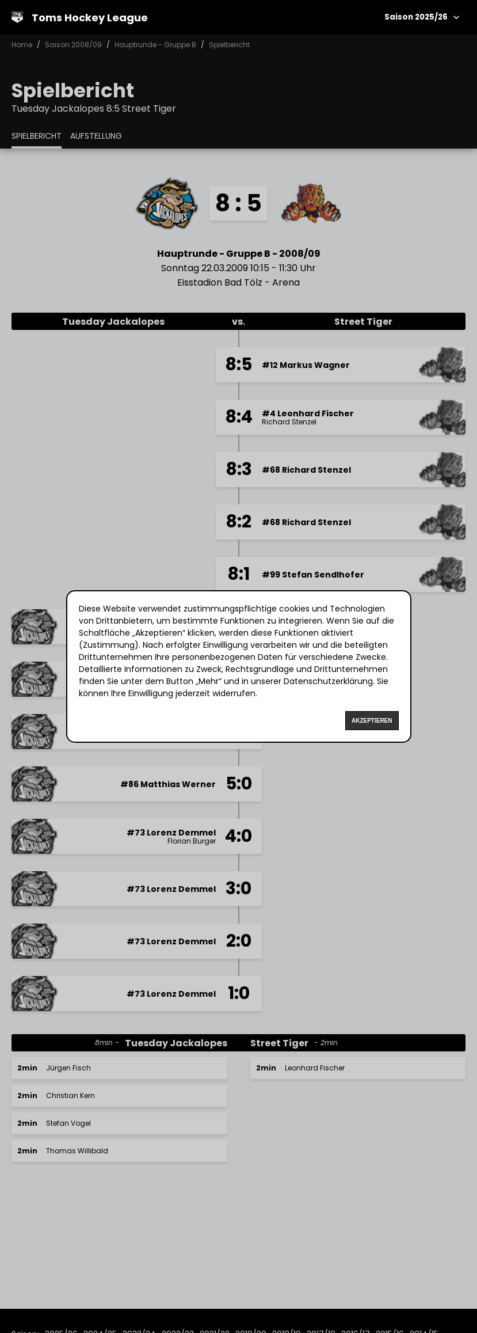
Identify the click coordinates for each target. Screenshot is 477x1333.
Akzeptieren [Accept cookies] (372, 720)
